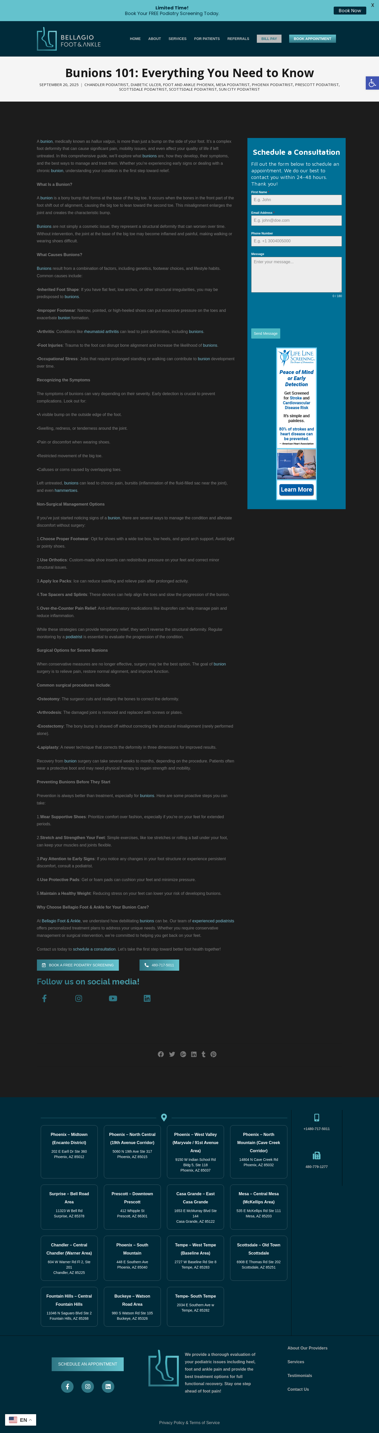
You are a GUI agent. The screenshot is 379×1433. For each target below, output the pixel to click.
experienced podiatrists (213, 921)
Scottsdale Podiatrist (193, 89)
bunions (150, 156)
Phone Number (262, 233)
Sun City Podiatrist (239, 89)
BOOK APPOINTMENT (312, 39)
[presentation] (290, 313)
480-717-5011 (159, 965)
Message (257, 254)
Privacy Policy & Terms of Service (189, 1423)
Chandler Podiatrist (107, 84)
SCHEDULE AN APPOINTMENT (87, 1364)
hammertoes (66, 490)
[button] (372, 83)
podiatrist (74, 637)
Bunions (44, 226)
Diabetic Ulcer (146, 84)
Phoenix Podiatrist (272, 84)
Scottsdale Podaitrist (143, 89)
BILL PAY (269, 39)
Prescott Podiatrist (317, 84)
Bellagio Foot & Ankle (61, 921)
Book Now (350, 10)
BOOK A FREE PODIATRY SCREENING (78, 965)
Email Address (262, 213)
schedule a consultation (94, 949)
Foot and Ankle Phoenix (188, 84)
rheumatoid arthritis (101, 331)
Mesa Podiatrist (233, 84)
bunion (46, 141)
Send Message (265, 333)
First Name (260, 192)
